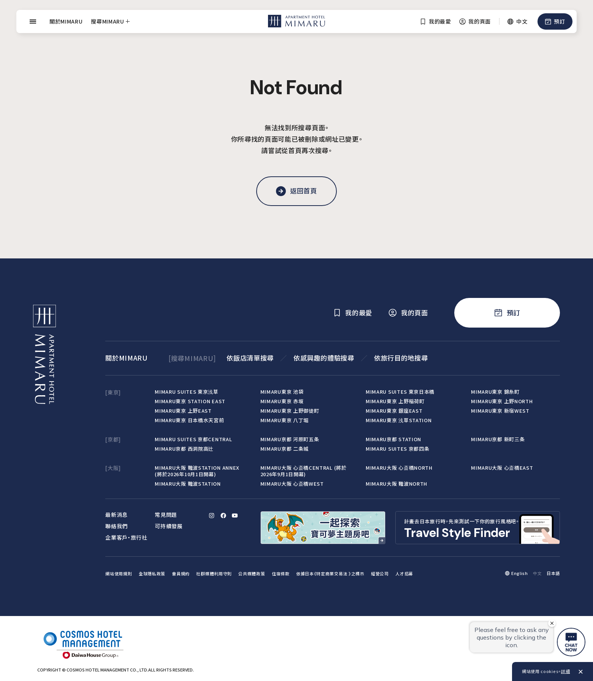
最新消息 (116, 514)
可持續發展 (168, 526)
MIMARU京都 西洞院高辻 (184, 448)
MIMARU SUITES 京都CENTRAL (193, 439)
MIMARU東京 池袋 (282, 391)
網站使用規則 (118, 573)
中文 (537, 573)
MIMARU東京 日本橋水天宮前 (189, 420)
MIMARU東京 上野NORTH (502, 401)
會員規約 (181, 573)
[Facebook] (223, 515)
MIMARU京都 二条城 (284, 448)
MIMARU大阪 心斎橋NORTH (399, 467)
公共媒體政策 (251, 573)
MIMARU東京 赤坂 (282, 401)
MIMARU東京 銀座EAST (394, 410)
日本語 (553, 573)
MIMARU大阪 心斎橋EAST (502, 467)
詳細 (565, 671)
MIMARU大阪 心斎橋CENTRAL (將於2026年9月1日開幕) (303, 471)
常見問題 (166, 514)
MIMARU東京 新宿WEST (500, 410)
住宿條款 (281, 573)
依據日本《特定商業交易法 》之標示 (330, 573)
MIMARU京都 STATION (393, 439)
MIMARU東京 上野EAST (183, 410)
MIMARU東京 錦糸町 (495, 391)
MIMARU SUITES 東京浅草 (186, 391)
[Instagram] (212, 515)
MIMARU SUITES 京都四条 (397, 448)
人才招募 (404, 573)
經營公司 (380, 573)
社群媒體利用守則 (214, 573)
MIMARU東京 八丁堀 (284, 420)
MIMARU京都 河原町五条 (289, 439)
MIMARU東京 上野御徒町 (289, 410)
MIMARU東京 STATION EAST (190, 401)
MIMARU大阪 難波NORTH (396, 483)
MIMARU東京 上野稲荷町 (395, 401)
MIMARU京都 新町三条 (498, 439)
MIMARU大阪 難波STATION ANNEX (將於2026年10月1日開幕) (197, 471)
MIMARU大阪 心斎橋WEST (292, 483)
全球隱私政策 (152, 573)
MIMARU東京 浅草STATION (398, 420)
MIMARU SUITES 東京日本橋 (400, 391)
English (519, 573)
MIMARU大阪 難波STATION (187, 483)
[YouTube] (235, 515)
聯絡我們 (116, 526)
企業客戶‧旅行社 (126, 537)
